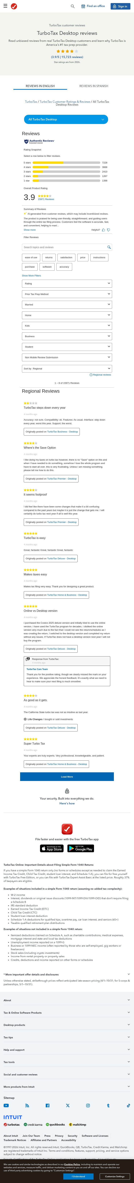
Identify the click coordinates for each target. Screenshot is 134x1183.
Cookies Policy (72, 1164)
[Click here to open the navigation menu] (5, 6)
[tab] (40, 86)
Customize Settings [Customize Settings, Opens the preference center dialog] (114, 1176)
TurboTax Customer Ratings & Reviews (65, 101)
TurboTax (31, 101)
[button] (66, 119)
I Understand (78, 1176)
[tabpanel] (67, 435)
